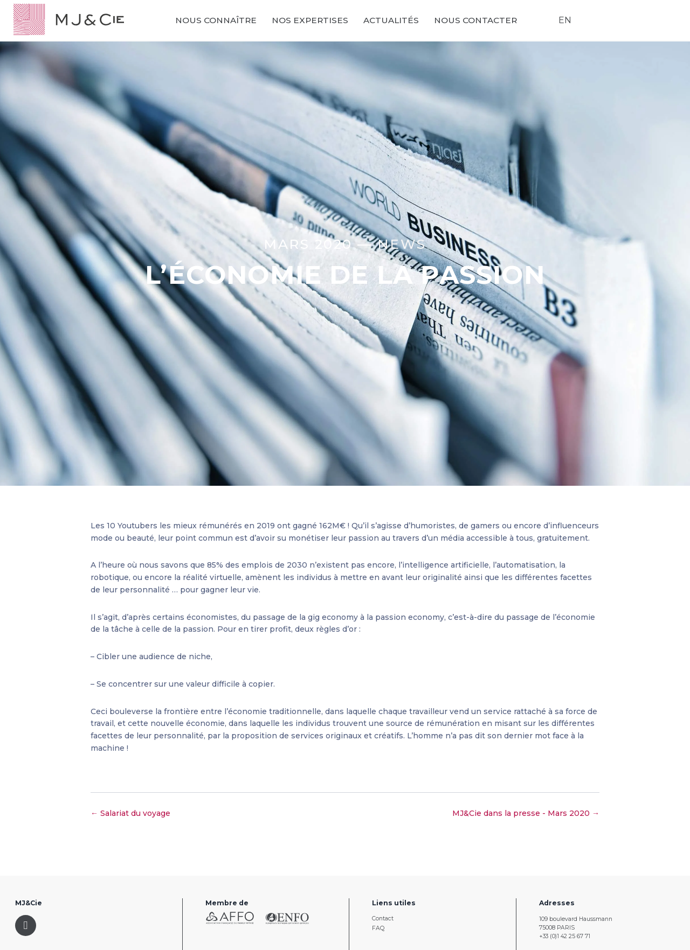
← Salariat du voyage (130, 813)
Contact (383, 918)
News (401, 244)
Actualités (398, 22)
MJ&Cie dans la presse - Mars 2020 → (525, 813)
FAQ (378, 928)
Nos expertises (317, 22)
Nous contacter (482, 22)
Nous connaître (223, 22)
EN (563, 22)
